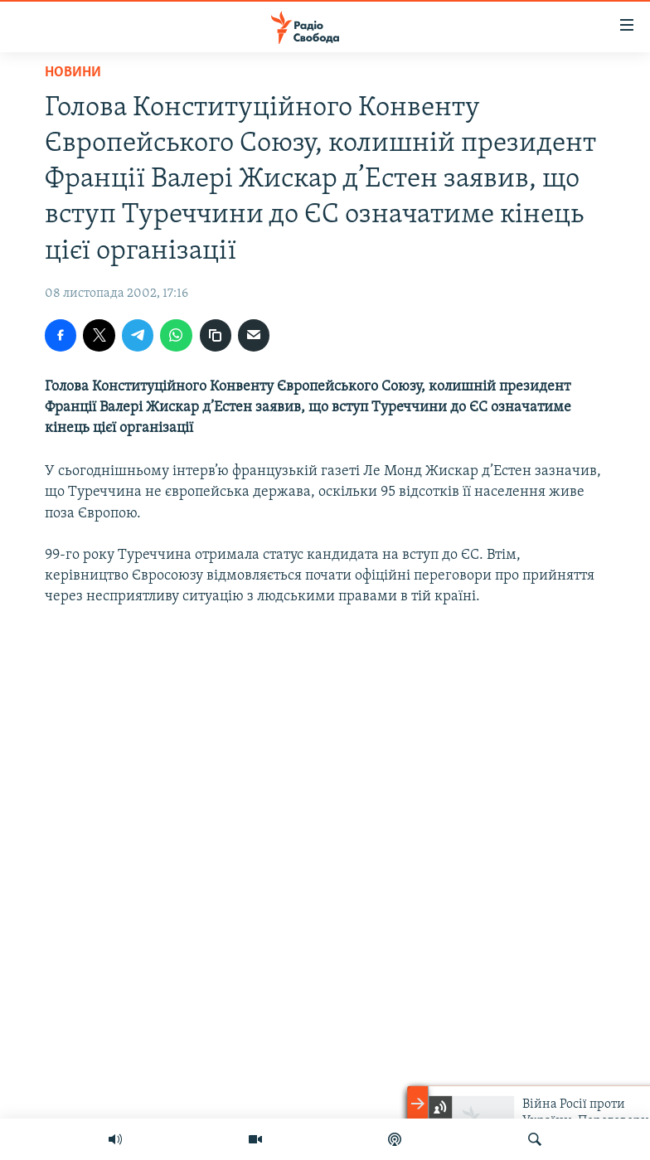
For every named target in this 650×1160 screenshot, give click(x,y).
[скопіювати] (215, 335)
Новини (73, 72)
